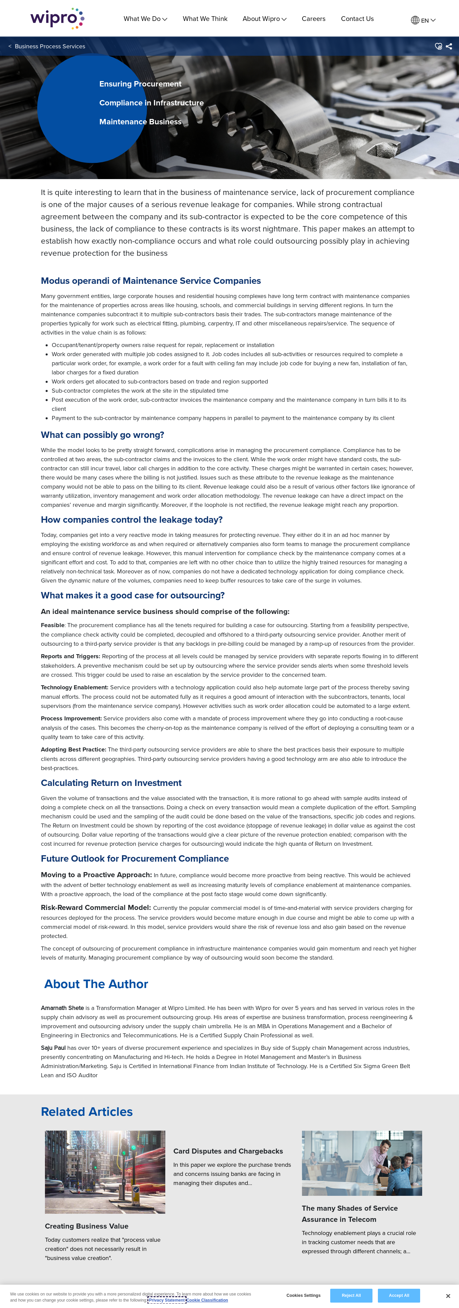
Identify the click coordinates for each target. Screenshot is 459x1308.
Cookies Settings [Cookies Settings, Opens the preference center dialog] (304, 1295)
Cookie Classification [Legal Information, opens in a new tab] (207, 1300)
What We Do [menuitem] (145, 18)
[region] (229, 1296)
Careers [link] (313, 18)
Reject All (351, 1295)
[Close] (448, 1295)
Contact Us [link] (357, 18)
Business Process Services (50, 47)
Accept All (399, 1295)
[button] (438, 47)
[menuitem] (423, 20)
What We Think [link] (205, 18)
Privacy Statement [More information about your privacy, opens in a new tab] (167, 1300)
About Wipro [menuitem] (265, 18)
